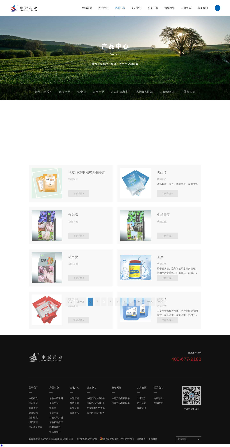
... (131, 306)
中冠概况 (33, 426)
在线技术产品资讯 (96, 436)
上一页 (80, 306)
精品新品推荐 (144, 91)
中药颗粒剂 (188, 91)
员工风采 (141, 431)
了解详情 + (78, 263)
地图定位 (158, 426)
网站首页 (87, 8)
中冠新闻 (74, 426)
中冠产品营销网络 (121, 426)
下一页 (149, 306)
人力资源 (186, 8)
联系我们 (203, 8)
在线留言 (158, 431)
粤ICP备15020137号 (87, 445)
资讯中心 (136, 8)
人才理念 (141, 426)
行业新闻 (74, 436)
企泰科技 (152, 445)
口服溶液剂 (167, 91)
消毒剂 (81, 91)
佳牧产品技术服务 (96, 431)
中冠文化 (33, 431)
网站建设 (141, 445)
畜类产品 (98, 91)
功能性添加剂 (120, 91)
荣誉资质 (33, 436)
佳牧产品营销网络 (121, 431)
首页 (69, 306)
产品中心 (120, 8)
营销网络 (170, 8)
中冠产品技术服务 (96, 426)
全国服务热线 (194, 363)
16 (139, 306)
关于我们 (103, 8)
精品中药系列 (43, 91)
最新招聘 (141, 436)
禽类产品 (64, 91)
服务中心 (153, 8)
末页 (160, 306)
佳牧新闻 (74, 431)
